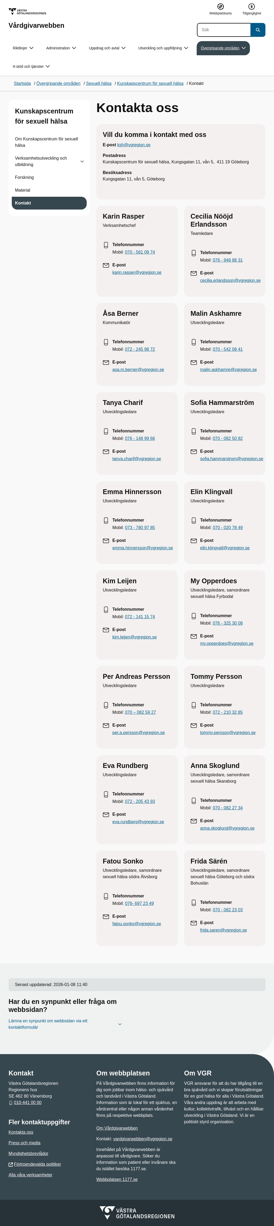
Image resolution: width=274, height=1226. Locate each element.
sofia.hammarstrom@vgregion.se (231, 458)
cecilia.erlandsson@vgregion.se (230, 280)
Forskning (24, 177)
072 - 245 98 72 (140, 349)
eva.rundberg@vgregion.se (138, 821)
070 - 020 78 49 (228, 527)
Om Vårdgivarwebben (117, 1128)
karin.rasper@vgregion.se (136, 272)
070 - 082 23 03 (228, 910)
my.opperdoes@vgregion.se (226, 643)
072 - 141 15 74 (140, 616)
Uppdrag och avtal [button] (107, 48)
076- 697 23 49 (139, 903)
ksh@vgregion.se (133, 145)
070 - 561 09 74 (140, 252)
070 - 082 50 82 (228, 438)
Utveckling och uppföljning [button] (163, 48)
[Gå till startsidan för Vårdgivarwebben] (36, 18)
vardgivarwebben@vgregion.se (142, 1139)
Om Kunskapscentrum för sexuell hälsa (46, 142)
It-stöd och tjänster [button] (31, 66)
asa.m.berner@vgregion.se (138, 369)
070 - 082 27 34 (228, 808)
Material (22, 190)
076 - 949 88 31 (228, 260)
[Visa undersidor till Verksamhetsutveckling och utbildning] (82, 161)
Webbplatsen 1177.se (117, 1179)
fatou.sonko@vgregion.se (136, 923)
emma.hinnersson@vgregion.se (142, 548)
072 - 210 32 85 (228, 712)
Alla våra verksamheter (30, 1175)
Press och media (24, 1143)
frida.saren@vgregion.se (223, 930)
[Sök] (223, 30)
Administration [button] (61, 48)
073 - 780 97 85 (140, 527)
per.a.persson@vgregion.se (138, 732)
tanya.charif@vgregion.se (136, 458)
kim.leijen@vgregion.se (134, 637)
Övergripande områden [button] (223, 48)
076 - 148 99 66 (140, 438)
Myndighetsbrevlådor (28, 1153)
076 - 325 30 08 (228, 623)
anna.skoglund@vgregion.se (227, 828)
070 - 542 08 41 (228, 349)
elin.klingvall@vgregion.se (225, 548)
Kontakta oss (21, 1132)
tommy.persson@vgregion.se (228, 732)
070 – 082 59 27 (140, 712)
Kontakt (23, 203)
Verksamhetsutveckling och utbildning (41, 161)
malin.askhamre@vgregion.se (228, 369)
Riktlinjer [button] (23, 48)
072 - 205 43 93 (140, 801)
